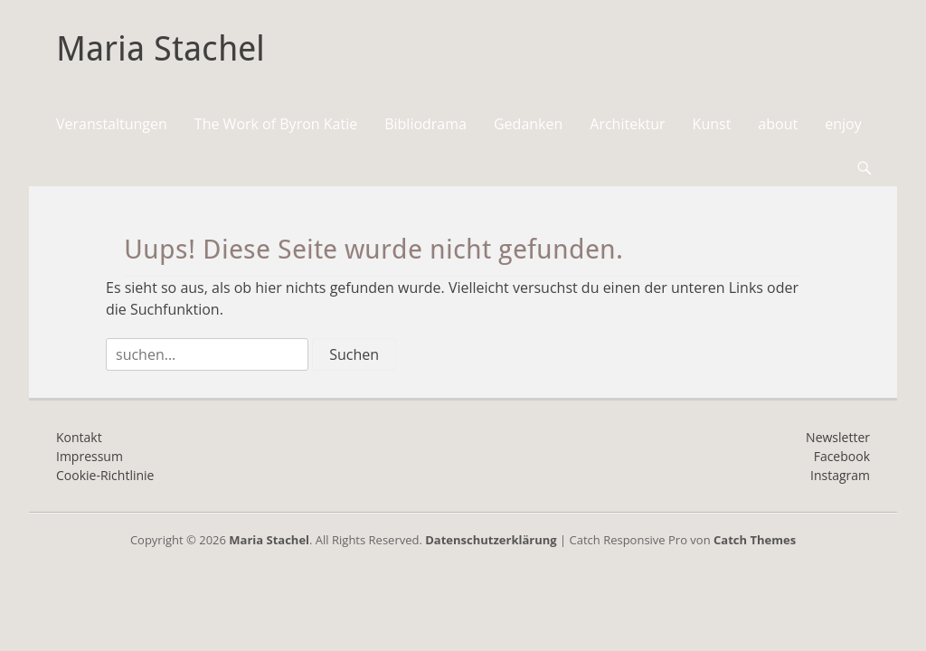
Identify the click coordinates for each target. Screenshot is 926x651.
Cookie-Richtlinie (105, 475)
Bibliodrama (425, 124)
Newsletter (838, 437)
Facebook (842, 456)
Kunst (712, 124)
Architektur (627, 124)
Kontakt (79, 437)
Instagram (840, 475)
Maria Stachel (160, 49)
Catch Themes (754, 540)
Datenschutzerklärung (490, 540)
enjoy (843, 124)
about (778, 124)
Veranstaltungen (111, 124)
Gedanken (528, 124)
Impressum (89, 456)
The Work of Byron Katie (275, 124)
